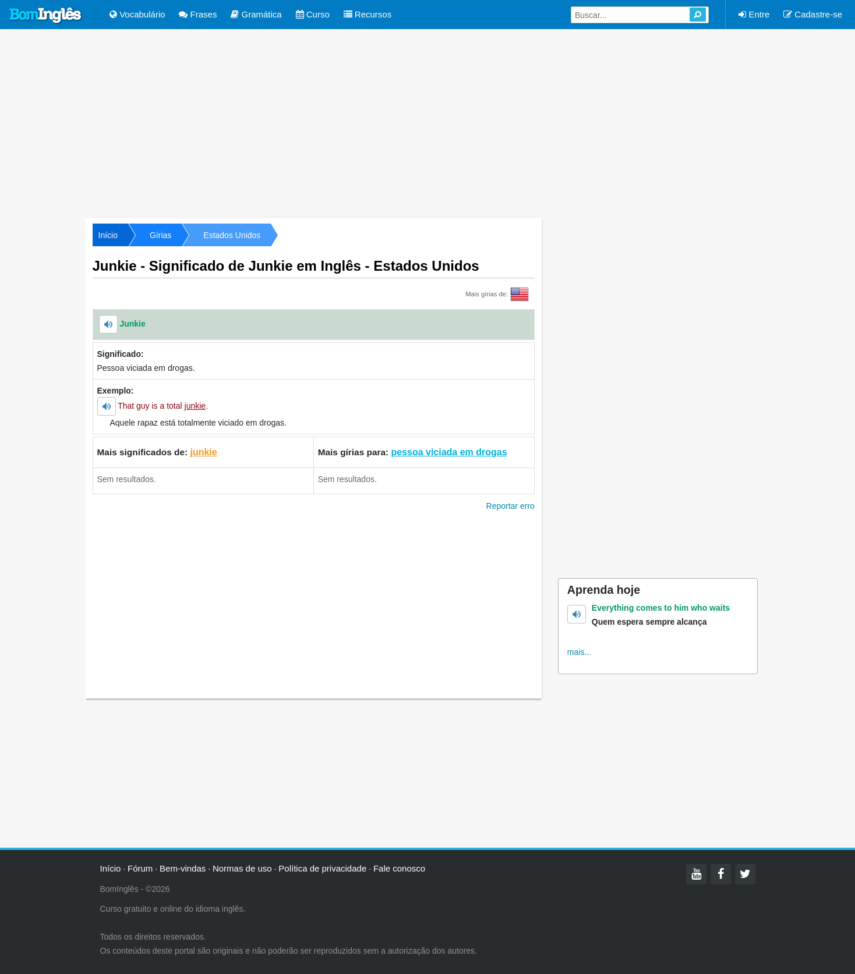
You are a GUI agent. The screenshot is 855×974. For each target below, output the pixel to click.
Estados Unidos (231, 235)
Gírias (160, 235)
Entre (754, 14)
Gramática (256, 14)
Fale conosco (399, 868)
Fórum (140, 868)
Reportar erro (510, 506)
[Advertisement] (427, 122)
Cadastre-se (812, 14)
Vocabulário (137, 14)
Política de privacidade (322, 868)
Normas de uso (242, 868)
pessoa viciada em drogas (449, 452)
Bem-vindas (183, 868)
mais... (579, 652)
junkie (203, 452)
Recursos (368, 14)
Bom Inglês (46, 15)
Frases (198, 14)
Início (108, 235)
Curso (313, 14)
